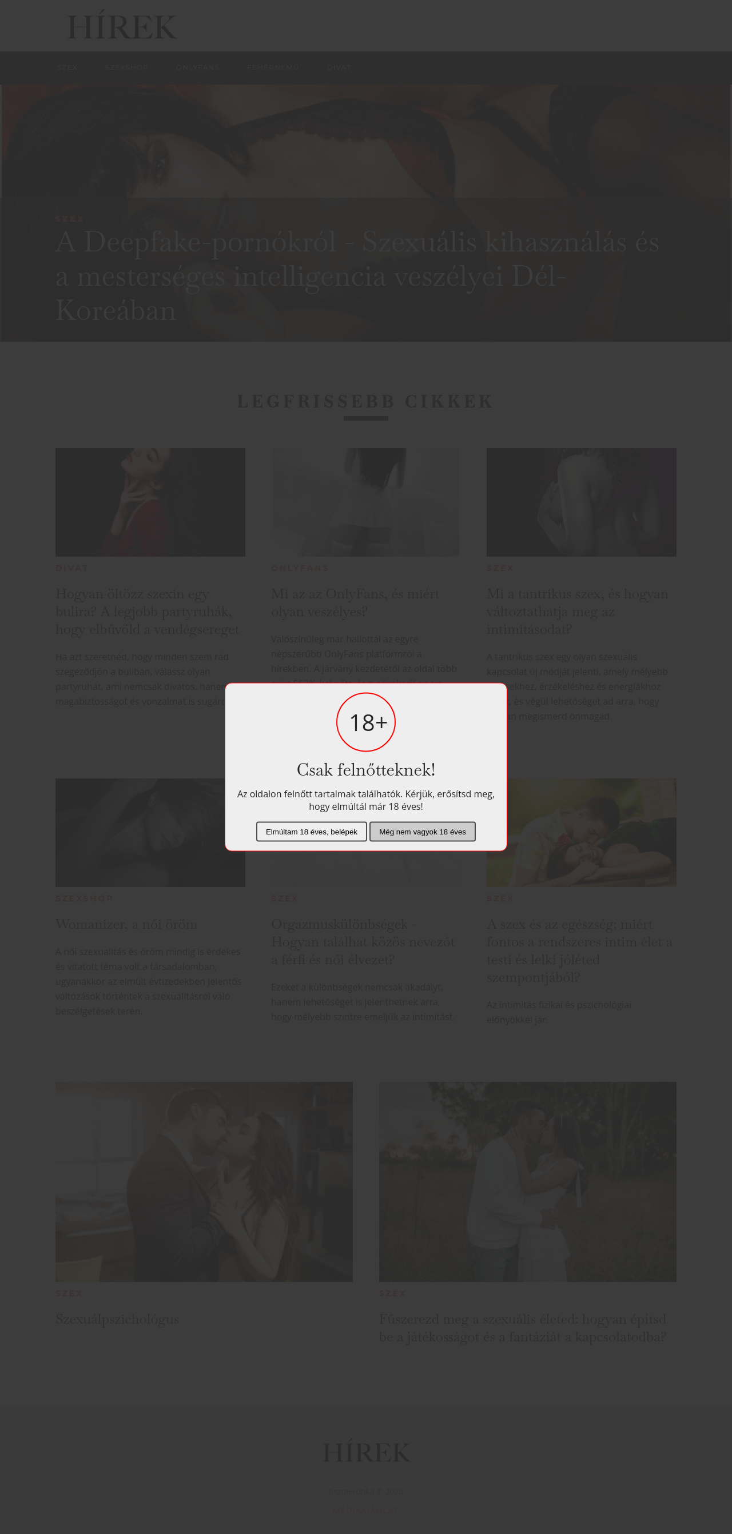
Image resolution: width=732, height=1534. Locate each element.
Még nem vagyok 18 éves (422, 832)
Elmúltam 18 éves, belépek (311, 832)
